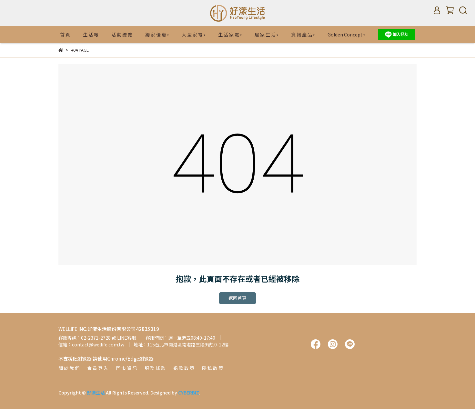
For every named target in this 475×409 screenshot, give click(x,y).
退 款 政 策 (183, 368)
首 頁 (65, 34)
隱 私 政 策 (212, 368)
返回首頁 (237, 298)
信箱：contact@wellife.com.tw (91, 344)
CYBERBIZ (188, 392)
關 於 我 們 (68, 368)
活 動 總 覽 (121, 34)
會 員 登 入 (97, 368)
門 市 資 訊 (126, 368)
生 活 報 (90, 34)
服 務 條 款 (155, 368)
